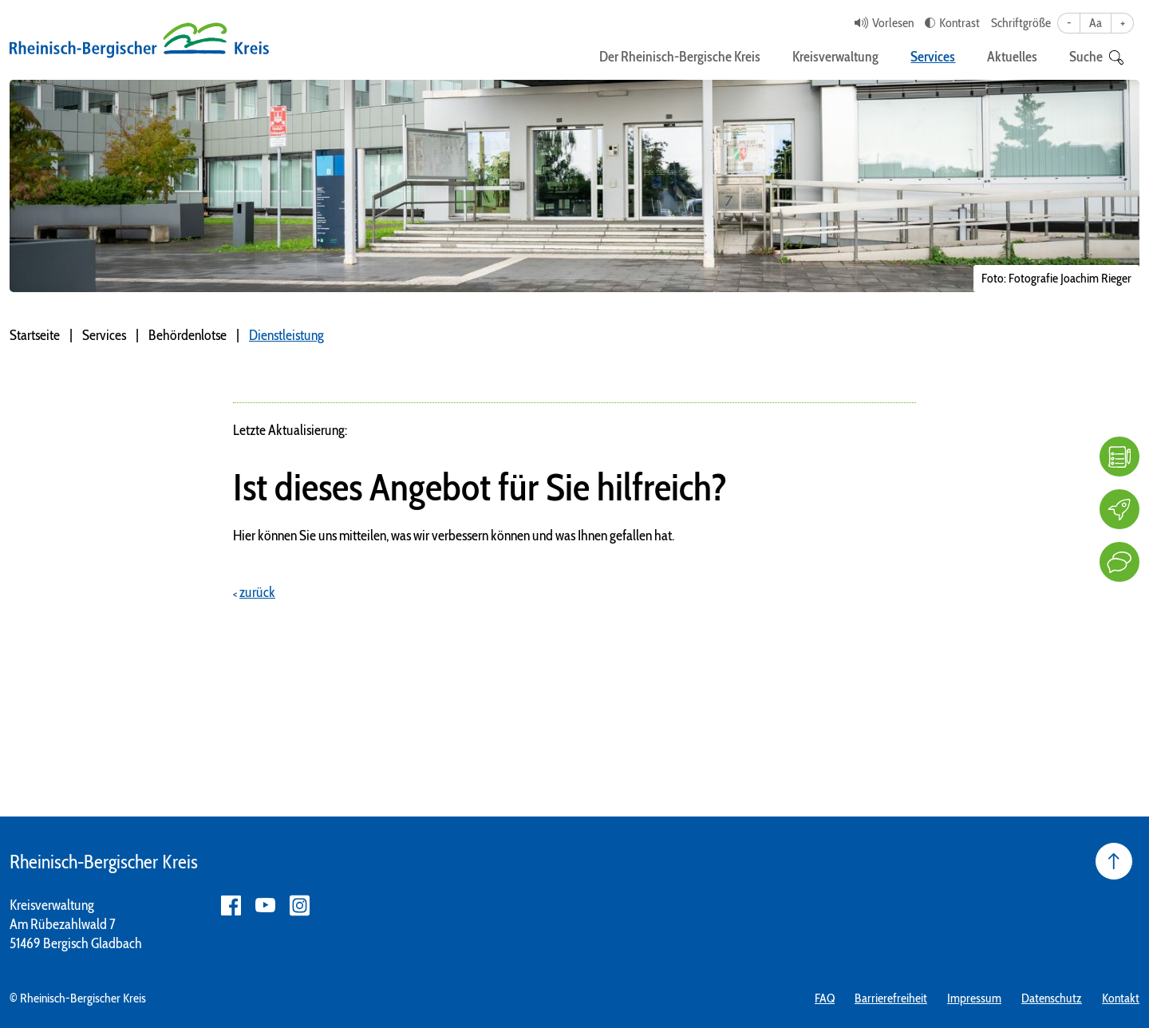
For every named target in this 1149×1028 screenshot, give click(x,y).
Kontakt (1120, 998)
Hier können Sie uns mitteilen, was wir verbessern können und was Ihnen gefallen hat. (453, 535)
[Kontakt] (1119, 561)
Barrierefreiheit (891, 998)
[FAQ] (1119, 456)
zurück (257, 592)
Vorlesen (893, 22)
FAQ (825, 998)
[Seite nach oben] (1114, 861)
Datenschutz (1051, 998)
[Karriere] (1119, 509)
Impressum (974, 998)
